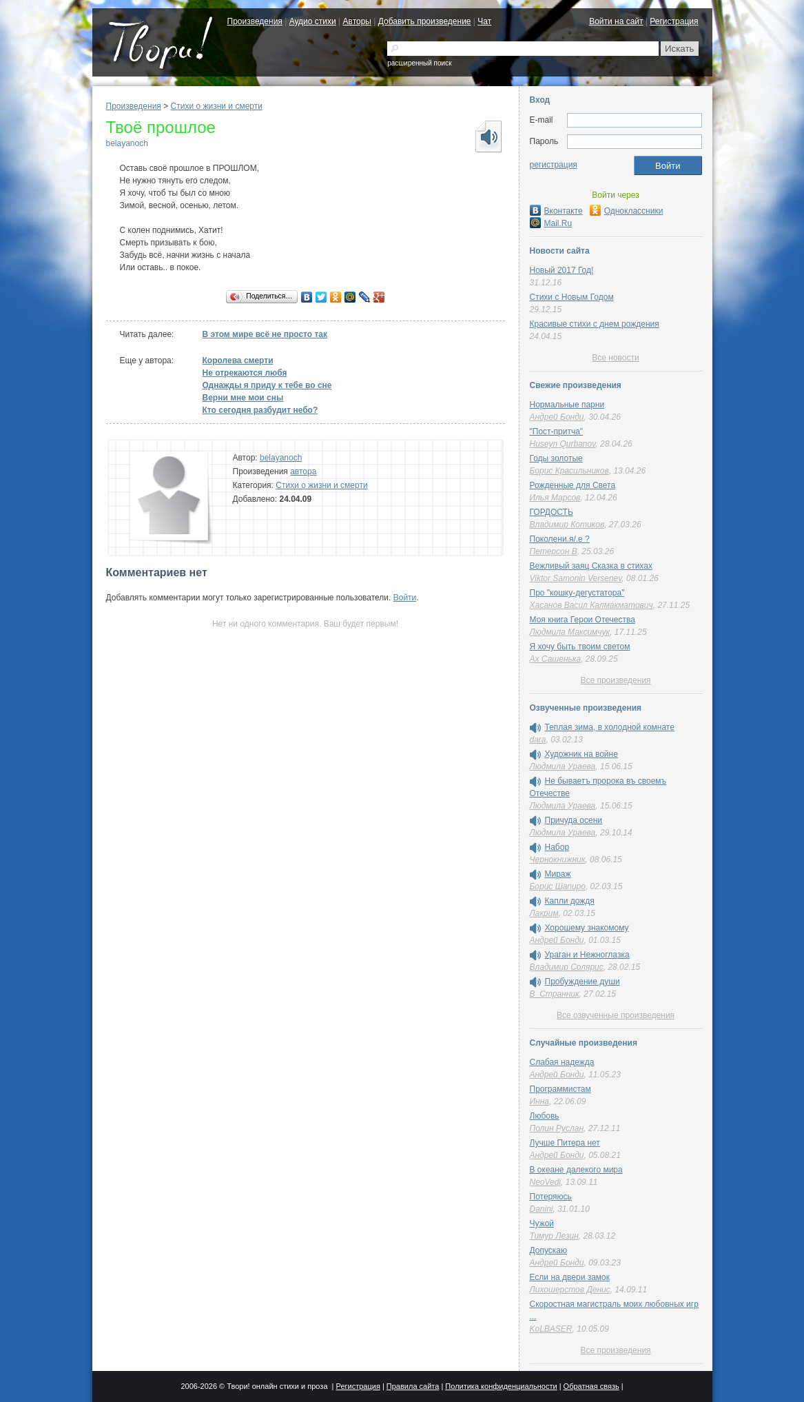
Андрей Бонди (557, 417)
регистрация (553, 165)
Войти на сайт (616, 21)
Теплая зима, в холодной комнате (609, 727)
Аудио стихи (312, 21)
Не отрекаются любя (245, 373)
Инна (539, 1101)
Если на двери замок (570, 1277)
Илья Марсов (555, 497)
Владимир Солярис (567, 967)
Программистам (560, 1089)
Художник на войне (581, 754)
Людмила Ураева (563, 766)
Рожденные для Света (573, 485)
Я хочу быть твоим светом (580, 646)
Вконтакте (556, 211)
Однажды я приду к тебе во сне (267, 385)
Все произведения (615, 680)
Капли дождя (570, 901)
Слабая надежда (562, 1062)
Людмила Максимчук (570, 632)
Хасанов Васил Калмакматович (591, 605)
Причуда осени (574, 820)
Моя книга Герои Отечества (582, 619)
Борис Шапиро (558, 886)
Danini (541, 1209)
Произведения (254, 21)
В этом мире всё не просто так (265, 334)
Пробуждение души (582, 981)
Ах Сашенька (555, 659)
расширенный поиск (419, 63)
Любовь (544, 1116)
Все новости (615, 358)
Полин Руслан (557, 1128)
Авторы (357, 21)
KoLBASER (551, 1329)
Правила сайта (413, 1386)
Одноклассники (626, 211)
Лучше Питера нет (565, 1143)
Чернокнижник (558, 859)
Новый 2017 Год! (562, 270)
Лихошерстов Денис (570, 1289)
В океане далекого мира (576, 1170)
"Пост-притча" (557, 431)
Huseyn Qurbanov (563, 444)
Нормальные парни (567, 404)
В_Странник (554, 994)
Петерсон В (553, 551)
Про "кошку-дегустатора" (577, 593)
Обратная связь (591, 1386)
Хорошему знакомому (587, 928)
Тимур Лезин (554, 1236)
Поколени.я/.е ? (560, 539)
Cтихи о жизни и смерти (216, 106)
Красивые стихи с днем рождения (594, 324)
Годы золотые (556, 458)
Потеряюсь (551, 1196)
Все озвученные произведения (615, 1015)
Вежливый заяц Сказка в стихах (591, 566)
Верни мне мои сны (243, 398)
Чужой (542, 1223)
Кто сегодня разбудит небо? (260, 410)
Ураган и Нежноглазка (587, 954)
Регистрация (674, 21)
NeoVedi (545, 1182)
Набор (557, 847)
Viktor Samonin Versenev (576, 578)
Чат (484, 21)
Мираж (558, 874)
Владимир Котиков (567, 524)
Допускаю (549, 1250)
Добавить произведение (424, 21)
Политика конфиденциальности (501, 1386)
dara (538, 739)
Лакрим (544, 913)
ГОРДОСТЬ (551, 512)
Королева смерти (238, 360)
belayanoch (127, 143)
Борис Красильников (569, 471)
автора (303, 471)
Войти (405, 597)
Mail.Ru (551, 223)
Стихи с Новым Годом (572, 297)
